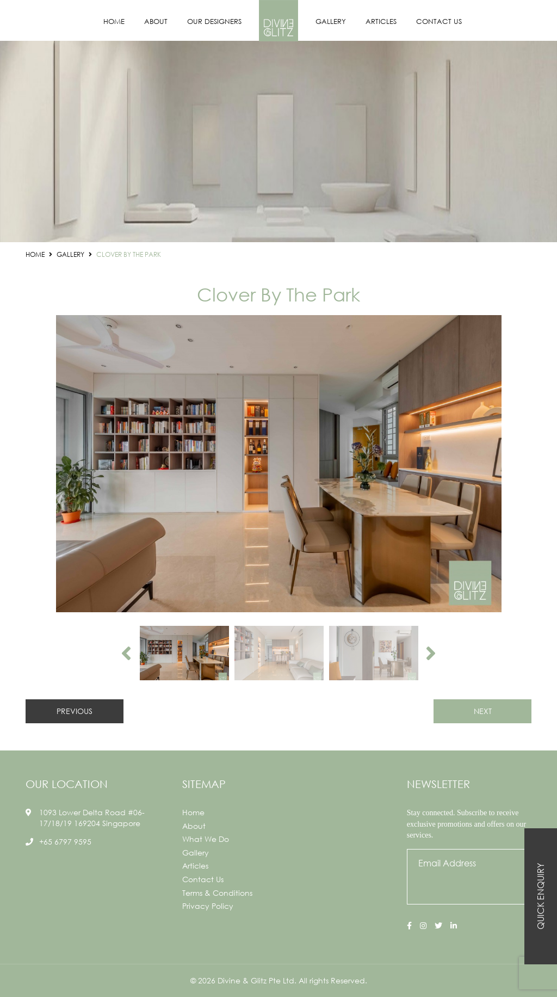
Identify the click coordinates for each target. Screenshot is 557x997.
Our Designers (214, 21)
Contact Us (439, 21)
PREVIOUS (74, 711)
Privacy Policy (207, 906)
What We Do (205, 839)
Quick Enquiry (540, 896)
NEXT (483, 711)
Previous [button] (126, 653)
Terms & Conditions (217, 893)
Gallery (330, 21)
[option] (278, 463)
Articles (381, 21)
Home (114, 21)
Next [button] (431, 653)
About (156, 21)
